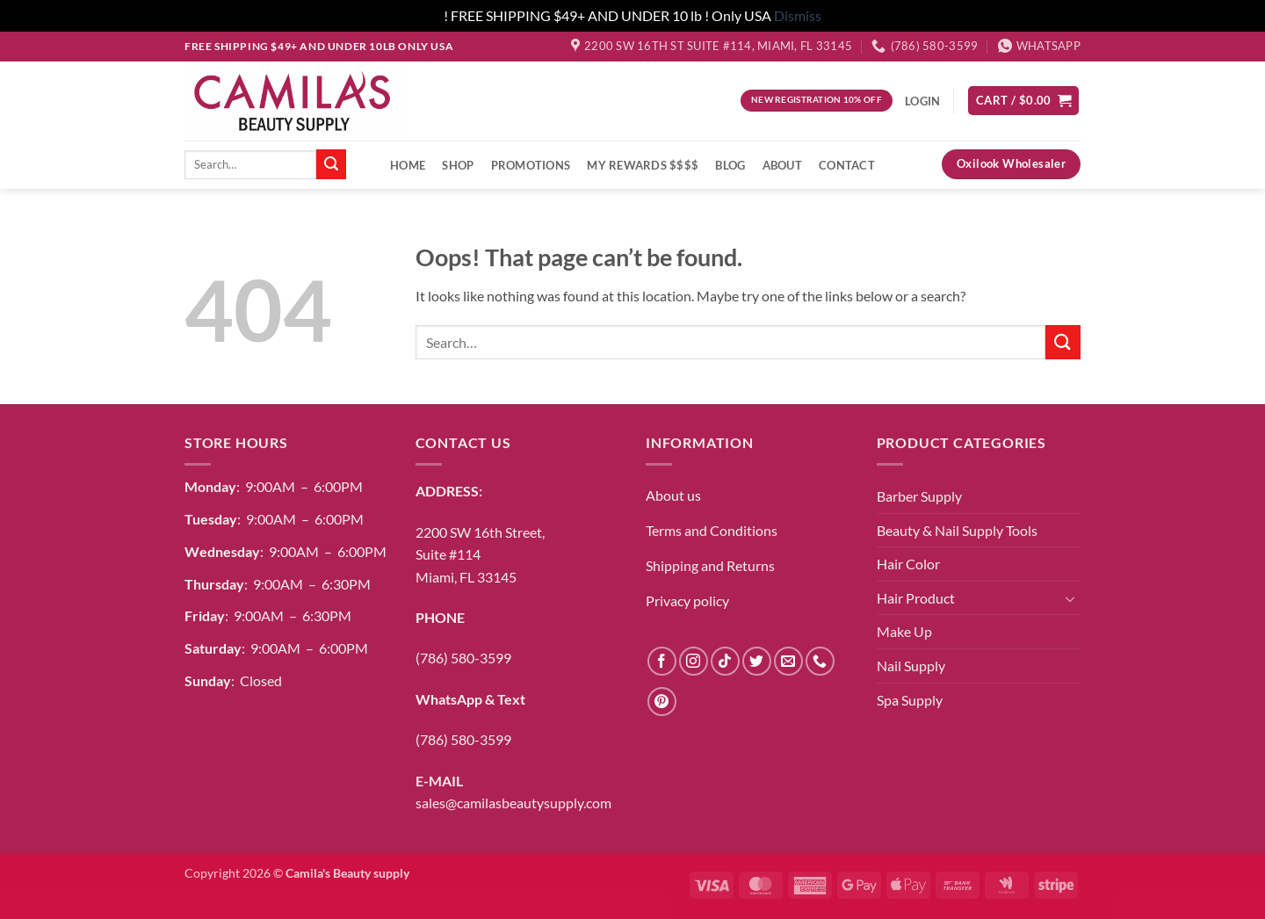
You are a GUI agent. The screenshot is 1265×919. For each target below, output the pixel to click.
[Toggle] (1070, 598)
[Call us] (820, 661)
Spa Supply (910, 699)
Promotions (531, 165)
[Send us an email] (788, 661)
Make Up (904, 631)
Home (407, 165)
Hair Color (908, 563)
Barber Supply (919, 496)
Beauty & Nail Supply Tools (957, 530)
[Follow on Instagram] (693, 661)
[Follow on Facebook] (661, 661)
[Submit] (331, 164)
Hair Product (916, 598)
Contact (847, 165)
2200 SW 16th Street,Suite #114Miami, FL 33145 (480, 554)
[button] (1023, 100)
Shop (457, 165)
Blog (730, 165)
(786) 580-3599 (463, 657)
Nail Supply (911, 665)
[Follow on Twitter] (756, 661)
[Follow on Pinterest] (661, 701)
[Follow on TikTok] (725, 661)
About (782, 165)
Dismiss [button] (797, 15)
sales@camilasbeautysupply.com (513, 802)
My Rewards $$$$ (642, 165)
